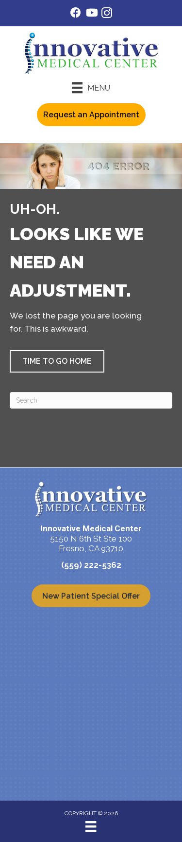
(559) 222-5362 (91, 565)
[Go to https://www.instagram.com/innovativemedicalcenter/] (106, 14)
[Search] (91, 400)
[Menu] (91, 87)
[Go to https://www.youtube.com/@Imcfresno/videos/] (91, 13)
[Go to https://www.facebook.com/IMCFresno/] (75, 13)
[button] (57, 361)
